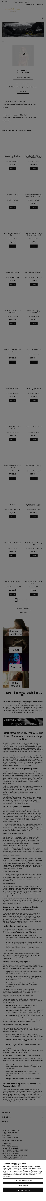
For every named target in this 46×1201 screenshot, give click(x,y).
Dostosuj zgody (23, 1185)
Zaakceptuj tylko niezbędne (23, 1180)
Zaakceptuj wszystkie (23, 1190)
